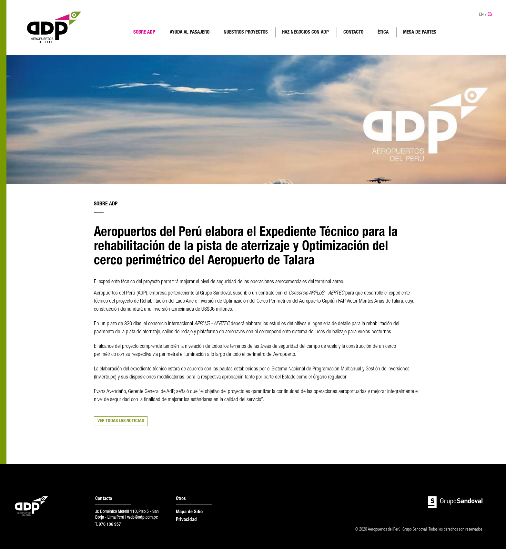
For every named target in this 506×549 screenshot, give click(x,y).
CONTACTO (353, 32)
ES (490, 15)
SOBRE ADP (144, 32)
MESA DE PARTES (419, 32)
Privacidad (186, 519)
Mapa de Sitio (189, 512)
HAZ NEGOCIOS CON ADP (305, 32)
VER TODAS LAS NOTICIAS (120, 421)
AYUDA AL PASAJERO (189, 32)
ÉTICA (383, 32)
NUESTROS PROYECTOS (246, 32)
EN (481, 15)
